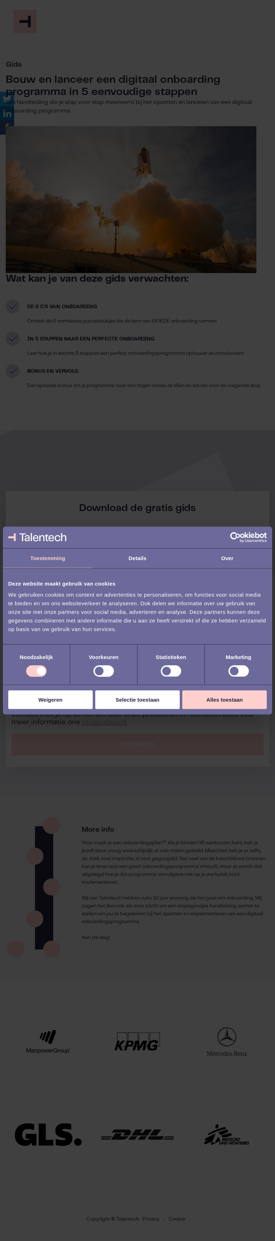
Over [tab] (227, 558)
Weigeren (50, 700)
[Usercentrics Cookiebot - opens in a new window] (235, 537)
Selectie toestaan (138, 700)
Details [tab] (137, 558)
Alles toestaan (224, 700)
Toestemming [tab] (48, 558)
